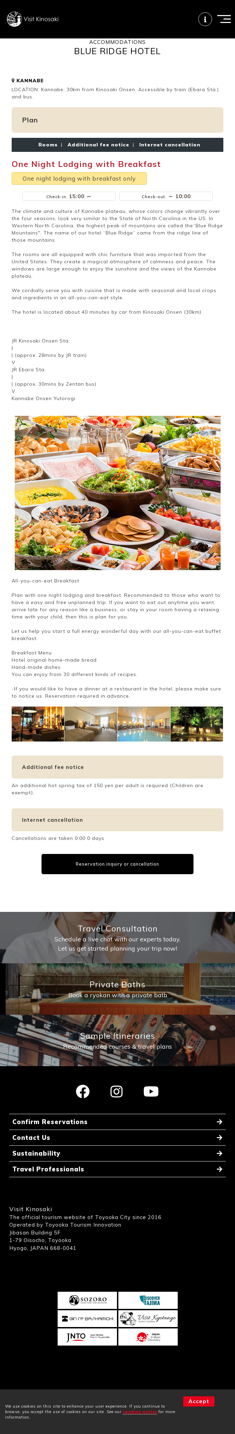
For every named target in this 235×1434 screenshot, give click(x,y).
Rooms (48, 157)
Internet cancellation (168, 157)
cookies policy (140, 1411)
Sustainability (36, 1166)
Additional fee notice (98, 157)
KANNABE (28, 93)
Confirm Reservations (50, 1134)
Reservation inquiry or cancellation (117, 876)
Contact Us (31, 1150)
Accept (198, 1401)
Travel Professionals (48, 1182)
